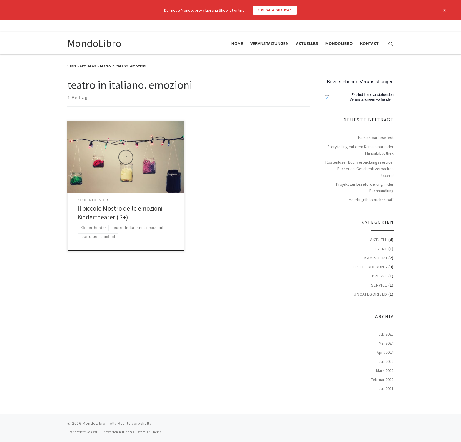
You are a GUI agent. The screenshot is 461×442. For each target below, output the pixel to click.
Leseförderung (370, 267)
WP (95, 432)
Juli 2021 (386, 388)
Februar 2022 (382, 379)
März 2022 (385, 370)
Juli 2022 (386, 361)
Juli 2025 (386, 334)
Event (381, 248)
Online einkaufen (275, 10)
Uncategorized (370, 294)
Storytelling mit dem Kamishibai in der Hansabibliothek (360, 150)
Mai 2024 (386, 343)
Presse (379, 276)
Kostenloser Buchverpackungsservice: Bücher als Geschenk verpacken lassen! (359, 169)
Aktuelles (88, 66)
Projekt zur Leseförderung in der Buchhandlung (365, 187)
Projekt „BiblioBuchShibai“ (371, 199)
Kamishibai (375, 257)
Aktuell (378, 239)
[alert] (359, 97)
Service (379, 285)
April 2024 (385, 352)
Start (71, 66)
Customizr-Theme (147, 432)
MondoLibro (94, 423)
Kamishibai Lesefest (376, 137)
